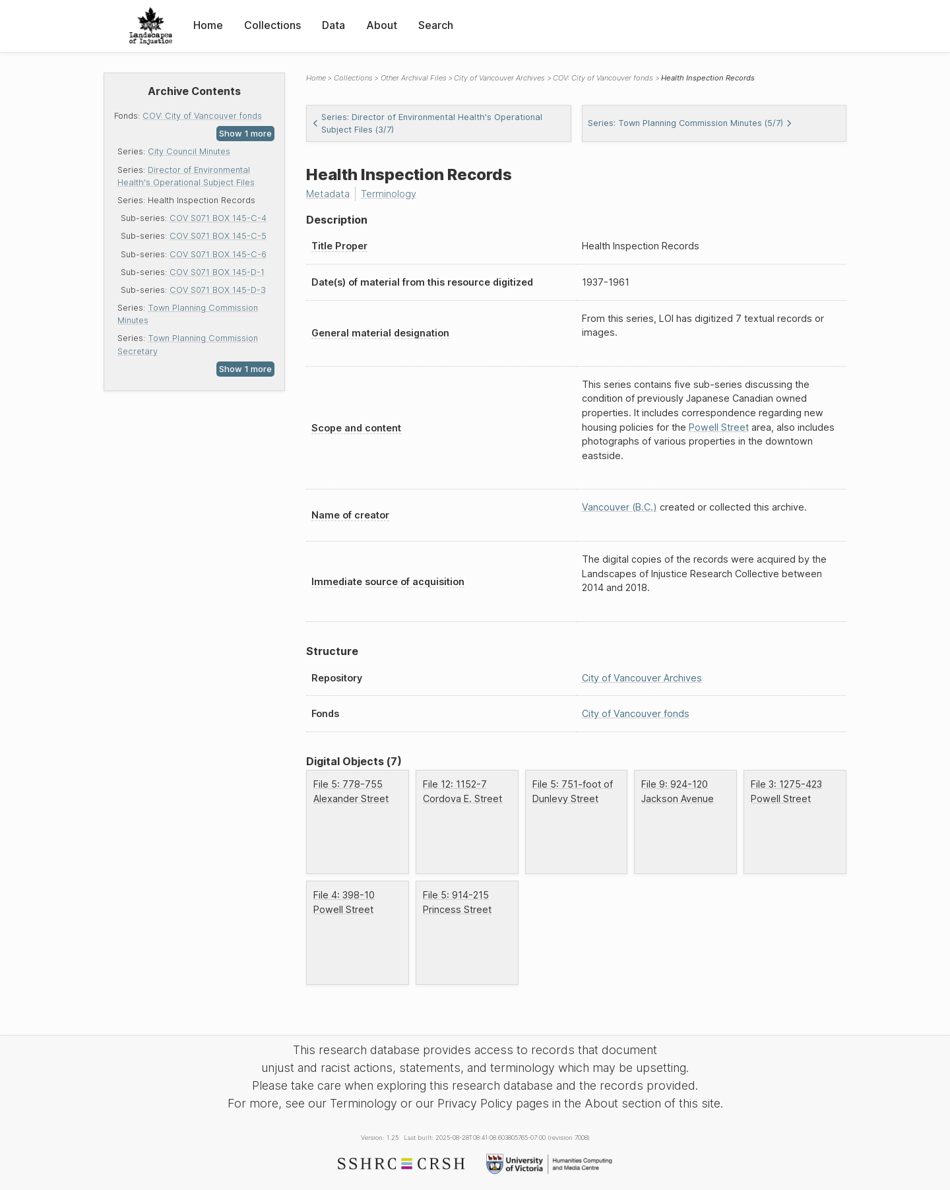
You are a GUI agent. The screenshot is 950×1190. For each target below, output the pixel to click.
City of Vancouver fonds (635, 713)
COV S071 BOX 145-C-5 (218, 236)
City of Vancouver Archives (499, 77)
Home (208, 25)
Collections (272, 25)
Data (333, 25)
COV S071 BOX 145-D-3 (218, 290)
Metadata (328, 193)
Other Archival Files (414, 77)
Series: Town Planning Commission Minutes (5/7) (690, 123)
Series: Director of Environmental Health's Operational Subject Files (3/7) (427, 123)
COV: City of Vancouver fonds (202, 116)
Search (435, 25)
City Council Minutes (189, 151)
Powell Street (719, 427)
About (381, 25)
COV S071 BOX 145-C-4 (218, 218)
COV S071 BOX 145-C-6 (218, 254)
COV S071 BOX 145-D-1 (217, 272)
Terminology (388, 193)
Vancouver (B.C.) (619, 507)
